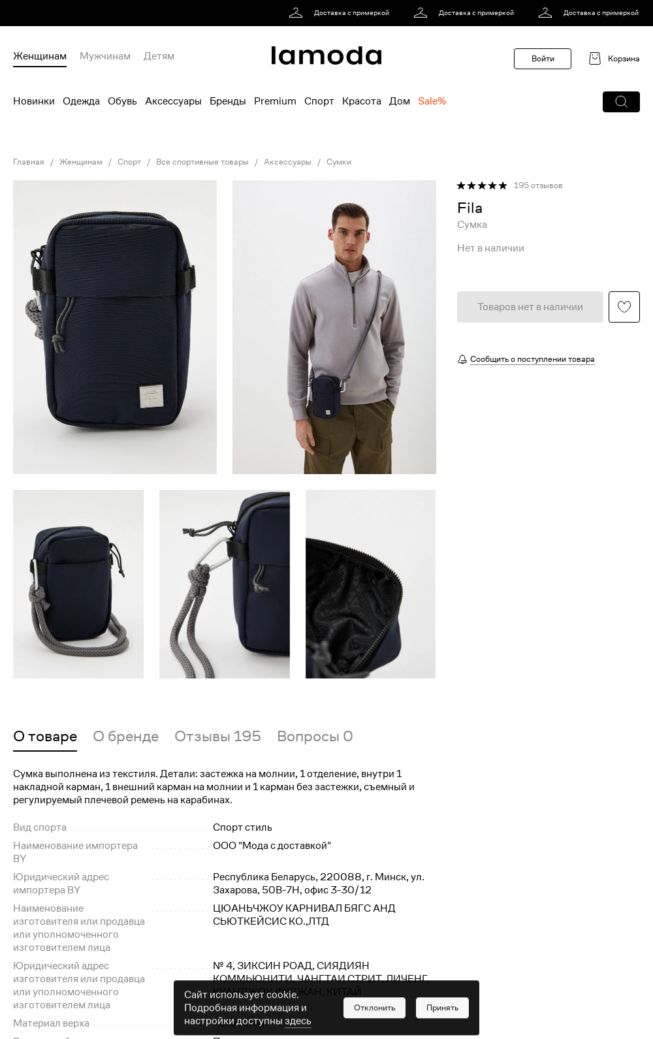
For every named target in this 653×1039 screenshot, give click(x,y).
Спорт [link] (129, 162)
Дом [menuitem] (399, 101)
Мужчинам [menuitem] (105, 56)
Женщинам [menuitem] (40, 56)
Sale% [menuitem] (432, 101)
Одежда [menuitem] (81, 101)
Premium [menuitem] (275, 101)
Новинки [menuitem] (34, 101)
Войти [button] (543, 58)
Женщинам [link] (81, 162)
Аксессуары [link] (287, 162)
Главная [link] (28, 162)
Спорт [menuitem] (319, 101)
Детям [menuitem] (159, 56)
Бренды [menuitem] (228, 101)
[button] (621, 101)
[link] (341, 13)
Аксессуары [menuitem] (173, 101)
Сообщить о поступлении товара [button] (532, 358)
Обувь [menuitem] (122, 101)
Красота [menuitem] (361, 101)
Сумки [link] (338, 162)
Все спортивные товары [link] (202, 162)
